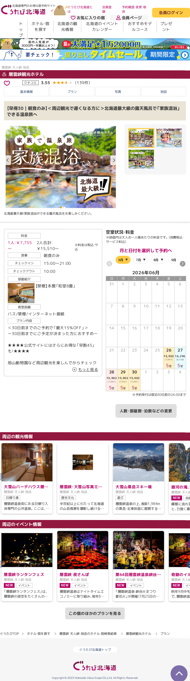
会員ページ (129, 17)
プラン (72, 91)
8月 (156, 260)
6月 (120, 260)
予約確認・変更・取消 (134, 9)
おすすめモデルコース (140, 26)
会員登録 (107, 9)
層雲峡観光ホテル (23, 74)
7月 (138, 260)
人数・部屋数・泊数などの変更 (146, 411)
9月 (173, 260)
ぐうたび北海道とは (80, 9)
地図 (163, 91)
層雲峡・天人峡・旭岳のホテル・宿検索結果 (88, 633)
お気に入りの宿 (88, 17)
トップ (21, 29)
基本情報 (26, 91)
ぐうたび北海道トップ (95, 649)
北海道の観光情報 (67, 26)
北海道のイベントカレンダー (102, 26)
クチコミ (30, 82)
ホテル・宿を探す (41, 26)
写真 (118, 91)
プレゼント (166, 26)
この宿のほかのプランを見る (95, 613)
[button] (114, 160)
